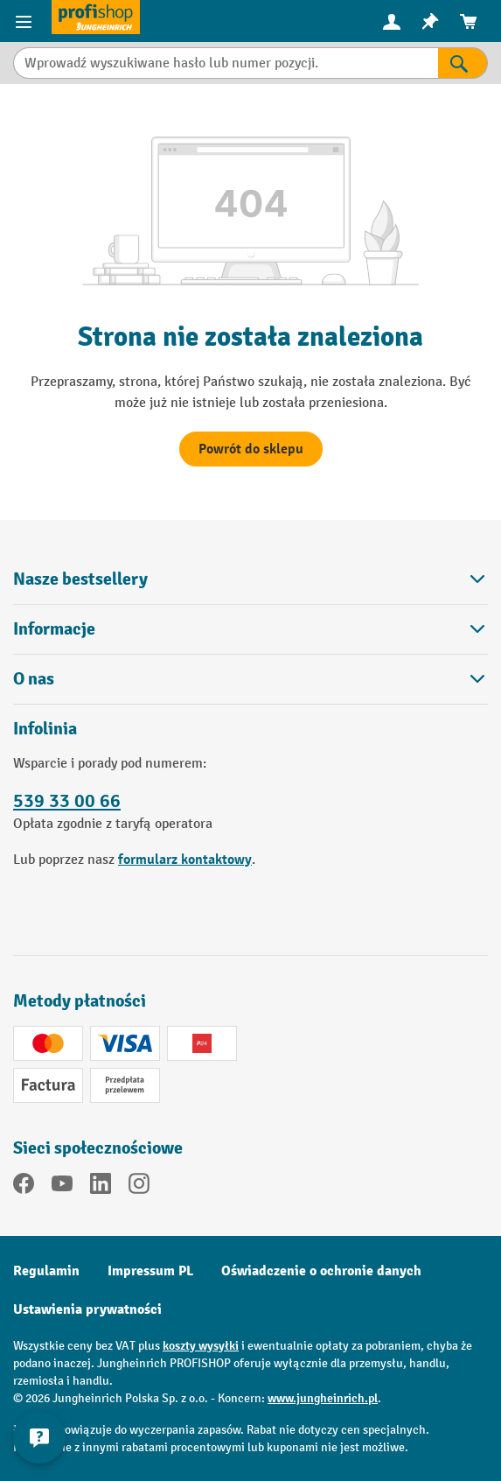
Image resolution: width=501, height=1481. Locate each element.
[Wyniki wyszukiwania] (463, 63)
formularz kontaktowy (185, 859)
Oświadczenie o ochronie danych (321, 1271)
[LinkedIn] (100, 1187)
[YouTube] (62, 1187)
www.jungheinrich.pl (323, 1398)
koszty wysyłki (201, 1345)
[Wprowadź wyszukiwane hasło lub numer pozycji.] (225, 63)
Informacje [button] (250, 629)
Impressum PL (150, 1271)
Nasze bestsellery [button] (250, 579)
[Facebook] (23, 1187)
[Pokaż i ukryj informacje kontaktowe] (39, 1437)
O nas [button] (250, 679)
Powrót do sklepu (250, 449)
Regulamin (46, 1271)
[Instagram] (139, 1187)
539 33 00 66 (67, 801)
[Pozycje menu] (26, 21)
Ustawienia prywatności (87, 1309)
